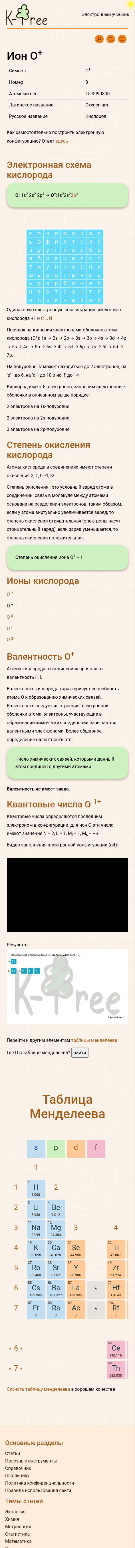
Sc (76, 1248)
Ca (56, 1248)
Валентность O (40, 656)
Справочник (18, 1468)
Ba (56, 1288)
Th (116, 1368)
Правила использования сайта (38, 1490)
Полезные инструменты (31, 1461)
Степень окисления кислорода (48, 449)
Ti (116, 1248)
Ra (56, 1308)
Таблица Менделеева (67, 1106)
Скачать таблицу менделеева (38, 1389)
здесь (62, 141)
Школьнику (17, 1475)
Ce (116, 1348)
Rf (115, 1308)
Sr (56, 1268)
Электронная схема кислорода (49, 169)
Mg (56, 1227)
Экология (15, 1511)
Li (36, 1207)
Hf (116, 1288)
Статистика (17, 1534)
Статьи (12, 1453)
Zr (115, 1268)
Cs (36, 1288)
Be (56, 1207)
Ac (76, 1308)
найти (80, 1052)
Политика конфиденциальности (39, 1483)
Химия (12, 1519)
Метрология (18, 1526)
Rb (36, 1268)
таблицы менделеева (94, 1040)
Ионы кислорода (43, 580)
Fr (36, 1308)
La (76, 1288)
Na (35, 1227)
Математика (18, 1541)
